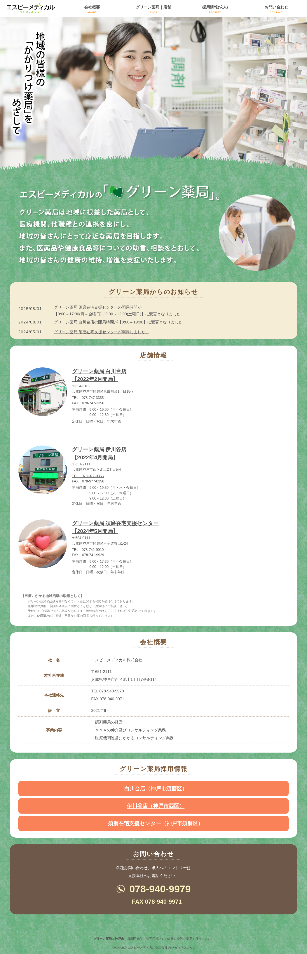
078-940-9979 (160, 889)
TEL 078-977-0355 (88, 476)
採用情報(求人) (215, 9)
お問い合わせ (276, 9)
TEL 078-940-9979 (107, 691)
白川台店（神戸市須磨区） (155, 789)
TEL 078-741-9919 (88, 550)
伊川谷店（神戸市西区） (156, 806)
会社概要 (92, 9)
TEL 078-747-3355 (88, 398)
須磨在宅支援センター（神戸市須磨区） (155, 823)
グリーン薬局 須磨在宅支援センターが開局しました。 (101, 332)
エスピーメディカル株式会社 (147, 947)
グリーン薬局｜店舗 (153, 9)
